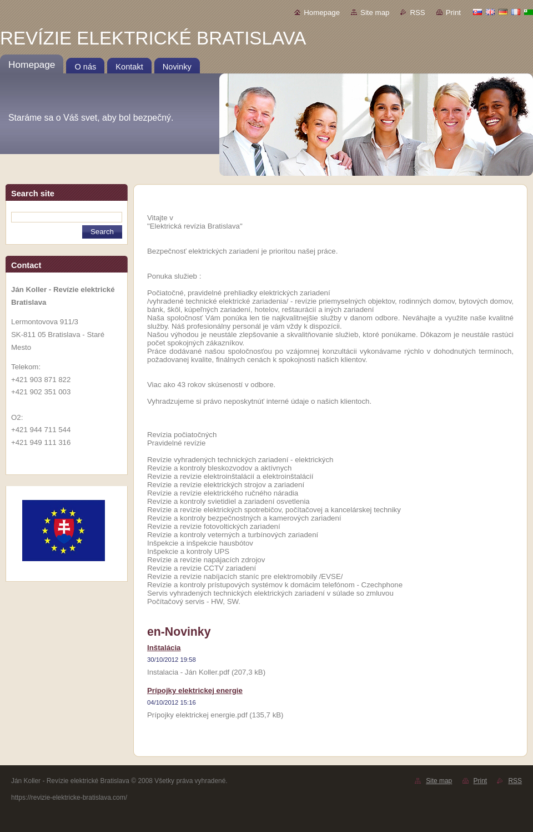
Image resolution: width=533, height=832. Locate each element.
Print (453, 12)
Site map (374, 12)
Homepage (322, 12)
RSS (417, 12)
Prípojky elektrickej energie (195, 690)
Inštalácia (163, 647)
